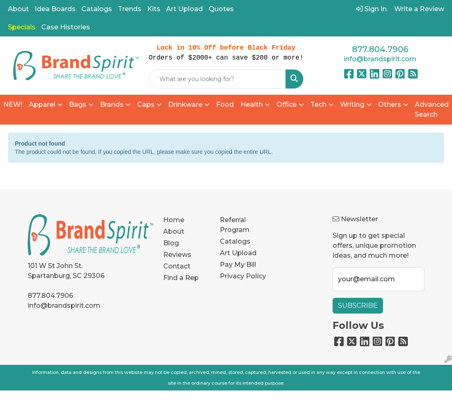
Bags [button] (77, 104)
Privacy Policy (243, 276)
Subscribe (358, 305)
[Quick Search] (217, 79)
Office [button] (286, 104)
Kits (153, 9)
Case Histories (65, 27)
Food (225, 104)
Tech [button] (318, 104)
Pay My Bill (238, 264)
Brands (112, 104)
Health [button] (251, 104)
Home (173, 220)
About (18, 9)
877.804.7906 (380, 49)
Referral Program (235, 225)
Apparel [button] (42, 104)
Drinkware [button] (185, 104)
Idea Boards (55, 9)
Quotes (221, 9)
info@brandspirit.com (380, 59)
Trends (129, 9)
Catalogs (96, 9)
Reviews (177, 255)
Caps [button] (146, 104)
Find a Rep (181, 278)
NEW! (12, 104)
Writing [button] (352, 104)
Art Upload (184, 9)
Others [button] (389, 104)
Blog (171, 243)
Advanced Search (432, 109)
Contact (176, 266)
